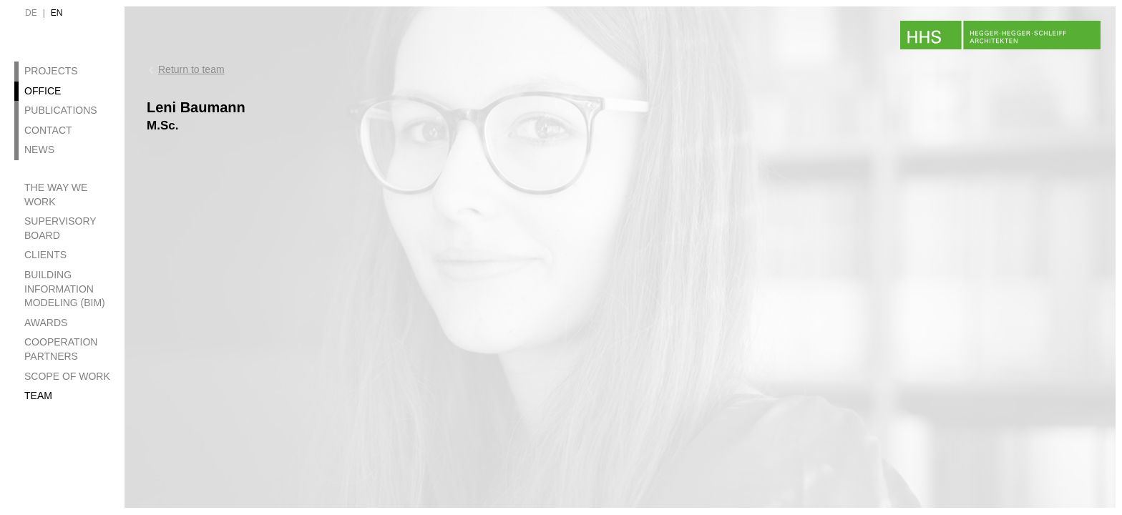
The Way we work (55, 194)
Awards (45, 322)
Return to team (191, 69)
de (31, 13)
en (57, 13)
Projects (51, 71)
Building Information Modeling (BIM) (64, 288)
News (39, 149)
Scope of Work (67, 376)
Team (38, 395)
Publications (60, 110)
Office (42, 91)
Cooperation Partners (60, 349)
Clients (45, 254)
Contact (48, 130)
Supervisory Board (60, 228)
